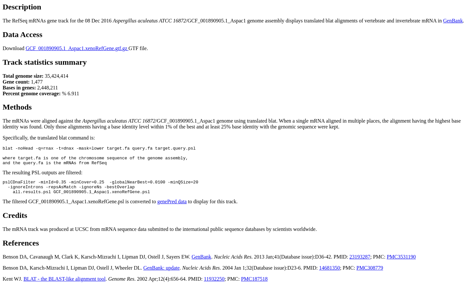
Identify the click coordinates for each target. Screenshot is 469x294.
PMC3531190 (401, 263)
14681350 (329, 274)
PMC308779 (369, 274)
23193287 (359, 263)
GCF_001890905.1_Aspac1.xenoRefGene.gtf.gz (77, 48)
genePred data (172, 208)
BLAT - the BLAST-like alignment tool (64, 285)
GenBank (453, 20)
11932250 (214, 285)
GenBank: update (161, 274)
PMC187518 (254, 285)
